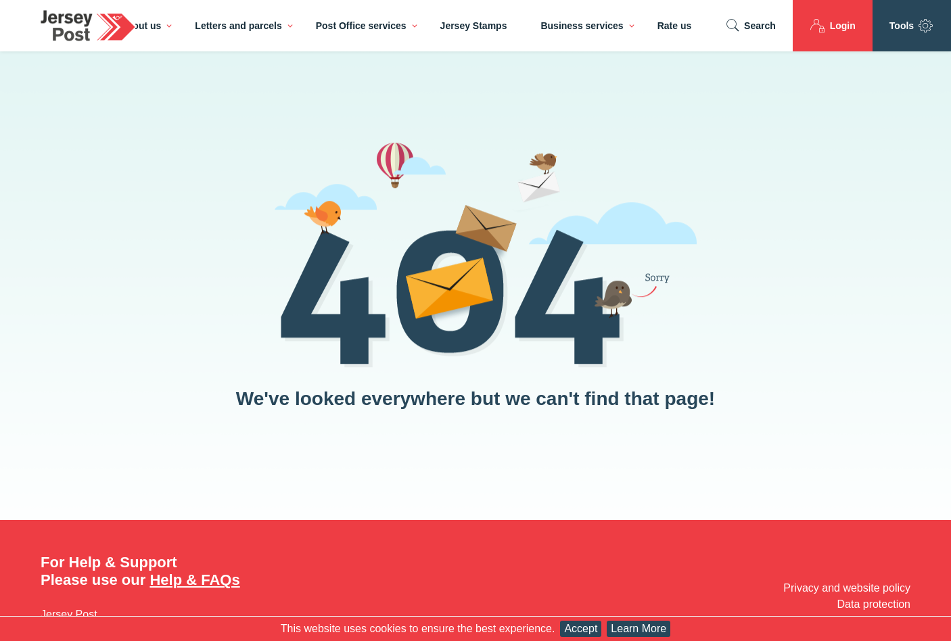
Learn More (638, 628)
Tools (911, 26)
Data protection (873, 604)
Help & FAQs (194, 579)
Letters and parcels (238, 25)
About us (141, 25)
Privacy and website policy (846, 588)
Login (833, 26)
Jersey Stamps (473, 25)
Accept (580, 628)
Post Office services (361, 25)
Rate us (674, 25)
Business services (581, 25)
